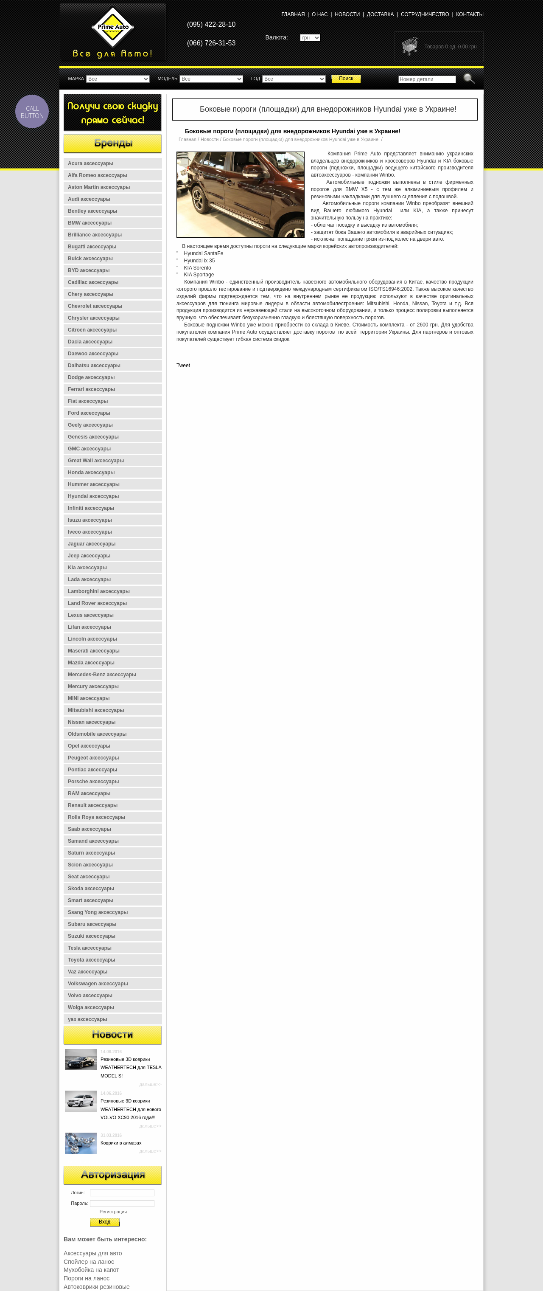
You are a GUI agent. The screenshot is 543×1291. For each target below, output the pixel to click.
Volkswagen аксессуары (98, 984)
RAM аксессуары (89, 793)
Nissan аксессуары (92, 722)
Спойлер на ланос (89, 1261)
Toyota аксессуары (91, 960)
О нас (320, 14)
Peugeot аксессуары (93, 758)
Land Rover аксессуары (97, 603)
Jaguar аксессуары (92, 544)
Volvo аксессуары (90, 995)
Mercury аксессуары (93, 686)
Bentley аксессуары (93, 211)
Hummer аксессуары (94, 484)
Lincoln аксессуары (92, 639)
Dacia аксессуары (90, 342)
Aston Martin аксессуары (99, 187)
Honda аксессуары (91, 472)
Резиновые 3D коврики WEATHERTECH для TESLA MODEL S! (131, 1067)
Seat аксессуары (89, 877)
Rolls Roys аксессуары (96, 817)
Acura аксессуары (90, 163)
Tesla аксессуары (90, 948)
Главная (293, 14)
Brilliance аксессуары (95, 235)
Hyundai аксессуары (93, 496)
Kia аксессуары (87, 568)
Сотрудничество (425, 14)
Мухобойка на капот (91, 1269)
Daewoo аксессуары (93, 354)
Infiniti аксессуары (91, 508)
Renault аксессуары (93, 805)
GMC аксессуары (89, 449)
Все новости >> (84, 1161)
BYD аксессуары (89, 270)
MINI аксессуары (89, 698)
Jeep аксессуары (89, 556)
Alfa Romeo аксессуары (97, 175)
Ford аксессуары (89, 413)
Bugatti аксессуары (92, 247)
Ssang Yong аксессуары (98, 912)
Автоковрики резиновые (97, 1286)
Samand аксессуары (93, 841)
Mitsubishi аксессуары (96, 710)
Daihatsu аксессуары (94, 365)
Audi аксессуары (89, 199)
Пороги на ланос (86, 1278)
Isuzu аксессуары (90, 520)
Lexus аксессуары (91, 615)
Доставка (380, 14)
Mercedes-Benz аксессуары (102, 675)
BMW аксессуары (90, 223)
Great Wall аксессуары (96, 461)
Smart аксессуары (90, 900)
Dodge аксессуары (91, 377)
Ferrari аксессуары (91, 389)
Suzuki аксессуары (91, 936)
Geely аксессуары (90, 425)
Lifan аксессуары (89, 627)
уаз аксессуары (87, 1019)
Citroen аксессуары (92, 330)
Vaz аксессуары (87, 972)
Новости (347, 14)
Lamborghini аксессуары (99, 591)
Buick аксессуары (90, 259)
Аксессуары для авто (93, 1253)
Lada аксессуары (89, 579)
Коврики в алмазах (121, 1142)
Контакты (470, 14)
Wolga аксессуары (91, 1007)
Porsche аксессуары (93, 782)
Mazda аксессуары (91, 663)
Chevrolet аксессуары (95, 306)
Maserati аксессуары (94, 651)
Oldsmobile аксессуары (97, 734)
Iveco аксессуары (90, 532)
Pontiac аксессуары (93, 770)
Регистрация (113, 1211)
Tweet (183, 365)
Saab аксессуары (89, 829)
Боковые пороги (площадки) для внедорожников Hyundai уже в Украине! (301, 139)
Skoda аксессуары (91, 889)
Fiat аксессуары (88, 401)
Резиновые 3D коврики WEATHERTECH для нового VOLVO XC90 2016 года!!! (131, 1109)
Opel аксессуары (89, 746)
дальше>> (150, 1084)
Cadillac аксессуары (93, 282)
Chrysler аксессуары (94, 318)
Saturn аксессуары (91, 853)
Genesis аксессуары (93, 437)
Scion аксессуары (90, 865)
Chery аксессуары (90, 294)
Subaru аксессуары (92, 924)
